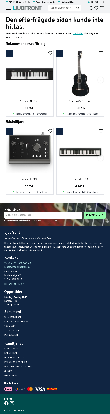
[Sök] (77, 8)
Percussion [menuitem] (11, 335)
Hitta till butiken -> (14, 284)
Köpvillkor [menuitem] (11, 353)
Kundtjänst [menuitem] (11, 349)
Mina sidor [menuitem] (10, 376)
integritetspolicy (50, 220)
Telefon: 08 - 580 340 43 (17, 263)
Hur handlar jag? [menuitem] (14, 358)
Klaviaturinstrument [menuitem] (17, 322)
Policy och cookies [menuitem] (15, 362)
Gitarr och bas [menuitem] (13, 317)
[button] (8, 8)
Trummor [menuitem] (9, 326)
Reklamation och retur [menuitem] (18, 367)
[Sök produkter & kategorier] (61, 8)
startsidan (78, 33)
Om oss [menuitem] (8, 371)
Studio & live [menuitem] (11, 331)
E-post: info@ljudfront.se (17, 267)
